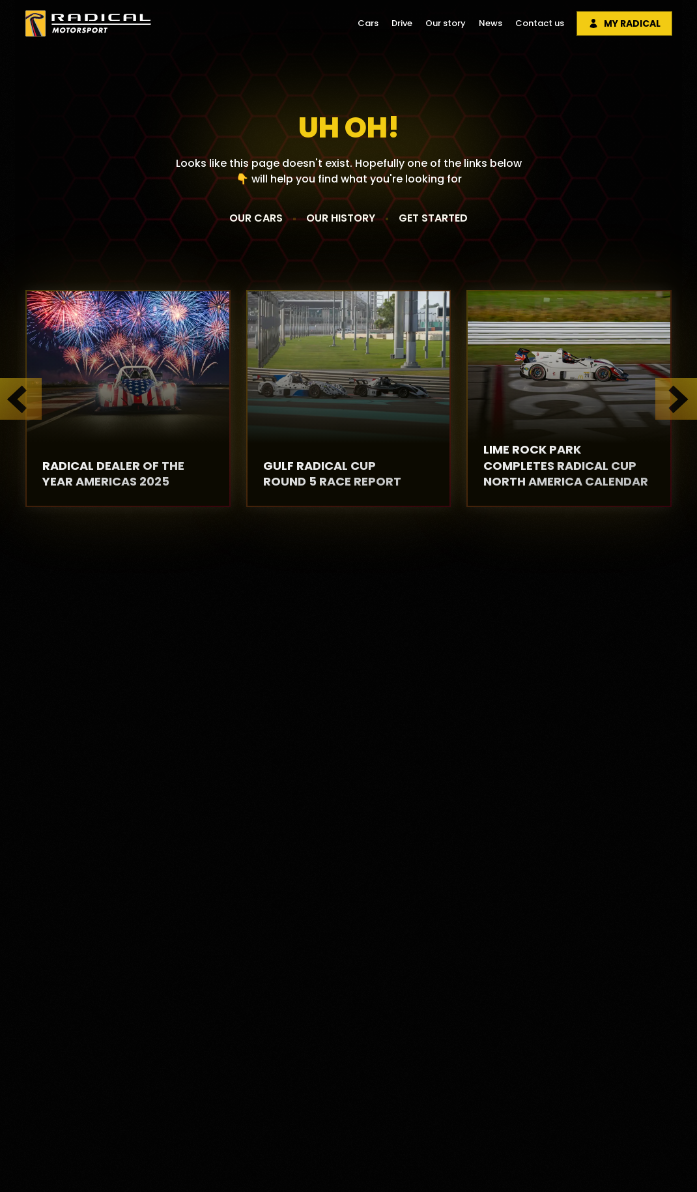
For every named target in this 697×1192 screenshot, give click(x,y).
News (490, 23)
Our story (445, 23)
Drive (401, 23)
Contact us (539, 23)
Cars (368, 23)
